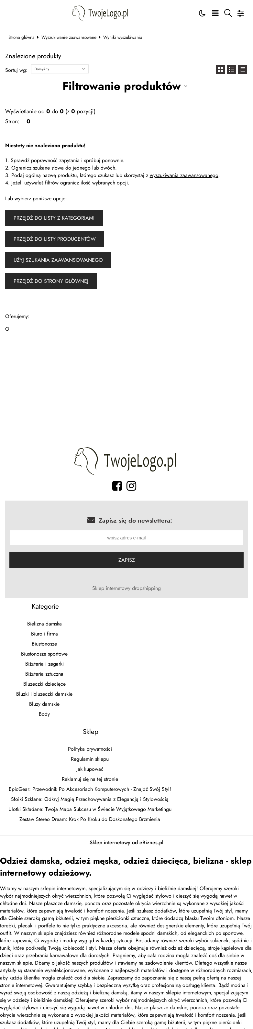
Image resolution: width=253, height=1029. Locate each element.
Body (44, 715)
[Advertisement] (127, 391)
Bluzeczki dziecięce (44, 685)
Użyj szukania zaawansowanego (58, 260)
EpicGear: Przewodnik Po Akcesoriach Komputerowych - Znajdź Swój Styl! (90, 790)
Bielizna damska (44, 624)
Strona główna (21, 37)
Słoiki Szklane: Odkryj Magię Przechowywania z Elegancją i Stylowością (90, 800)
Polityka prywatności (90, 750)
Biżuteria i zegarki (44, 665)
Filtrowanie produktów (121, 86)
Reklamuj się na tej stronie (90, 780)
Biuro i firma (44, 634)
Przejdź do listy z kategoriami (54, 218)
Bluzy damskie (44, 705)
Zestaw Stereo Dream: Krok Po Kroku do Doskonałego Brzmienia (89, 820)
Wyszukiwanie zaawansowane (68, 37)
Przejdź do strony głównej (51, 281)
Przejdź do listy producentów (55, 239)
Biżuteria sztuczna (44, 675)
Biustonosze (44, 644)
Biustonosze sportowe (44, 654)
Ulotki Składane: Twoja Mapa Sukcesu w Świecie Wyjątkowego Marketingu (89, 810)
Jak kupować (90, 770)
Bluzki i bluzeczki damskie (44, 695)
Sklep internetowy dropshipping (126, 589)
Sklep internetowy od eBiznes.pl (126, 843)
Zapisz (126, 561)
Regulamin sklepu (90, 760)
